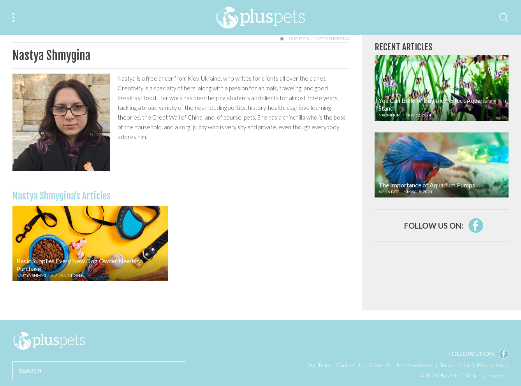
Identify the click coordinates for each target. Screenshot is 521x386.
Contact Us (349, 365)
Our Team (299, 39)
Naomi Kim (389, 115)
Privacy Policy (493, 365)
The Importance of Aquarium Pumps (426, 185)
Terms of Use (455, 365)
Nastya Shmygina (34, 275)
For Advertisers (415, 365)
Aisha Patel (389, 191)
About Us (380, 365)
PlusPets (48, 341)
